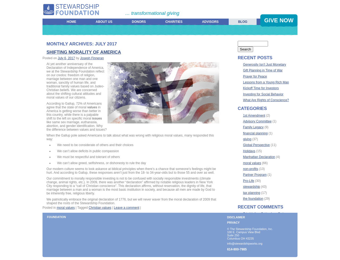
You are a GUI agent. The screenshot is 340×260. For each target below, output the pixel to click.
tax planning (251, 193)
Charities (173, 22)
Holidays (249, 151)
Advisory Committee (257, 121)
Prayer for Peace (255, 76)
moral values (66, 208)
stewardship (251, 187)
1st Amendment (254, 115)
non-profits (250, 169)
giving (247, 139)
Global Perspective (256, 145)
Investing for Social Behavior (263, 94)
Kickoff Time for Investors (261, 88)
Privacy (233, 222)
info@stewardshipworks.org (244, 243)
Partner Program (255, 175)
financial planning (255, 133)
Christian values (100, 208)
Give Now (279, 20)
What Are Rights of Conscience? (266, 100)
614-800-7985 (237, 249)
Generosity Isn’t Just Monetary (264, 64)
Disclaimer (236, 217)
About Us (104, 22)
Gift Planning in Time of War (263, 70)
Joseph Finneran (92, 58)
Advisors (210, 22)
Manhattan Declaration (259, 157)
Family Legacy (253, 127)
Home (71, 22)
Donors (139, 22)
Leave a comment (126, 208)
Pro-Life (248, 181)
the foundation (253, 199)
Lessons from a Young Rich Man (266, 82)
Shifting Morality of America (83, 52)
